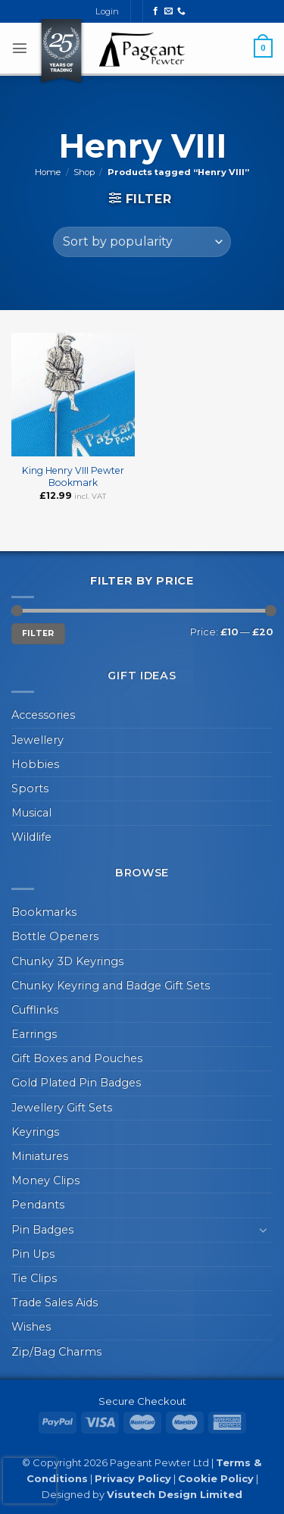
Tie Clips (34, 1278)
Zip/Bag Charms (56, 1352)
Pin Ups (33, 1254)
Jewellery (37, 740)
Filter (38, 633)
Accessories (43, 715)
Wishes (31, 1327)
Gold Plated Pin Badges (76, 1082)
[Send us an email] (168, 11)
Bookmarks (43, 912)
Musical (31, 813)
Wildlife (31, 837)
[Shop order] (142, 242)
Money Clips (45, 1180)
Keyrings (35, 1132)
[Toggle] (263, 1229)
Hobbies (35, 764)
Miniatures (39, 1156)
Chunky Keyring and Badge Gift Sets (110, 985)
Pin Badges (42, 1230)
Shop (84, 172)
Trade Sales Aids (54, 1302)
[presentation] (29, 1480)
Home (48, 172)
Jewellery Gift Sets (61, 1107)
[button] (19, 47)
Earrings (34, 1034)
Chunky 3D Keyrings (67, 961)
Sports (29, 788)
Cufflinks (34, 1010)
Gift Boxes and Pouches (76, 1058)
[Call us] (181, 11)
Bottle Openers (54, 936)
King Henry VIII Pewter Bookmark (73, 476)
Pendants (37, 1205)
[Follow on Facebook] (155, 11)
